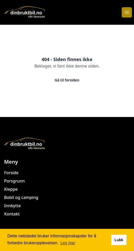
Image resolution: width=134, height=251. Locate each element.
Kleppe (11, 189)
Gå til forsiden (67, 80)
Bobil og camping (21, 197)
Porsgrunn (14, 181)
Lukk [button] (118, 240)
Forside (11, 172)
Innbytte (12, 205)
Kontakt (12, 214)
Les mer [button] (68, 243)
